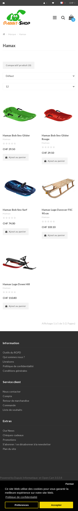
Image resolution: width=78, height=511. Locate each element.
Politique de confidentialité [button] (21, 497)
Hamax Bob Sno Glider (16, 135)
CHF (72, 2)
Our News (8, 430)
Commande (9, 405)
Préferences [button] (22, 505)
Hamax (22, 34)
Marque (12, 34)
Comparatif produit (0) (18, 65)
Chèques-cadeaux (13, 435)
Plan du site (9, 448)
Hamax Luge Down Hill (16, 284)
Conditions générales (15, 370)
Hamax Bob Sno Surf (15, 209)
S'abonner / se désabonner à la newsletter (27, 444)
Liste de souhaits (12, 409)
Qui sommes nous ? (14, 357)
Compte (7, 396)
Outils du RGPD (12, 352)
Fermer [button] (69, 484)
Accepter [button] (56, 505)
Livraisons (8, 361)
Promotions (9, 439)
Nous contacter (12, 391)
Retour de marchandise (16, 400)
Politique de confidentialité (18, 366)
